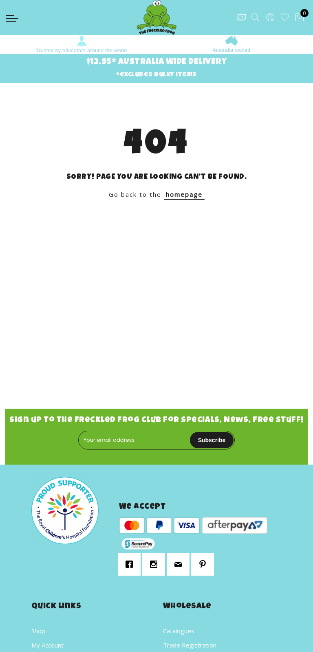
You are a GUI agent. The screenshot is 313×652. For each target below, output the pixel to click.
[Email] (180, 564)
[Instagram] (155, 564)
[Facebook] (131, 564)
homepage (184, 194)
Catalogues (178, 631)
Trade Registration (189, 645)
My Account (47, 645)
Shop (38, 631)
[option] (81, 44)
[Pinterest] (204, 564)
